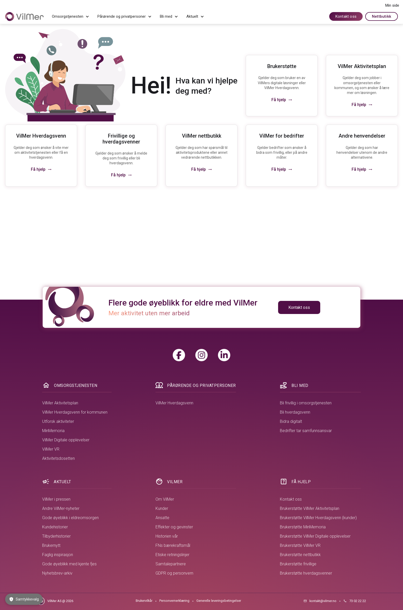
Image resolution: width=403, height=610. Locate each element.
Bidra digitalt (291, 421)
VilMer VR (50, 449)
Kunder (161, 508)
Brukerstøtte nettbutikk (300, 554)
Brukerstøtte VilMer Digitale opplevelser (315, 536)
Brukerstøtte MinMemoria (303, 527)
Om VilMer (164, 499)
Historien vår (166, 536)
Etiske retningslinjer (172, 554)
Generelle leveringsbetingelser (218, 601)
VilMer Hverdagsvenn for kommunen (74, 412)
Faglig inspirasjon (57, 554)
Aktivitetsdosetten (58, 458)
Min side (392, 5)
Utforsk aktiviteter (58, 421)
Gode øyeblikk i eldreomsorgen (70, 517)
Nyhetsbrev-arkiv (57, 573)
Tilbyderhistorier (56, 536)
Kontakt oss (345, 16)
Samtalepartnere (170, 563)
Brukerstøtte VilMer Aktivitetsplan (309, 508)
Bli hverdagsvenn (295, 412)
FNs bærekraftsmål (172, 545)
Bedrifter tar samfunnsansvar (306, 430)
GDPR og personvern (174, 573)
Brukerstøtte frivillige (298, 563)
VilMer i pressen (56, 499)
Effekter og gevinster (174, 527)
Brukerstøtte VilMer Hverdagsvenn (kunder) (318, 517)
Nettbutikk (381, 16)
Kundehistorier (55, 527)
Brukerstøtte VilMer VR (300, 545)
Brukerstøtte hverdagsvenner (306, 573)
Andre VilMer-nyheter (60, 508)
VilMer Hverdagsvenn (174, 403)
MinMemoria (53, 430)
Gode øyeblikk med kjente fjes (69, 563)
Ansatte (162, 517)
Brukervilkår (144, 601)
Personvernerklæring (174, 601)
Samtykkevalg (24, 599)
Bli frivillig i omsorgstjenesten (306, 403)
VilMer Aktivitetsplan (60, 403)
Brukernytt (51, 545)
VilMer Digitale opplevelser (65, 439)
